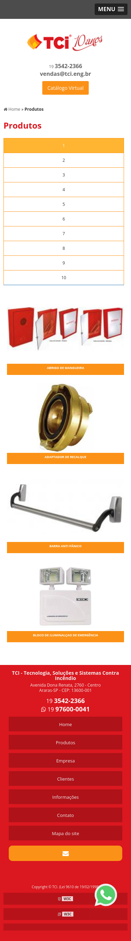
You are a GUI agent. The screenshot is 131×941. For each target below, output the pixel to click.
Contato (65, 815)
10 (63, 278)
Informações (65, 797)
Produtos (65, 742)
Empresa (65, 761)
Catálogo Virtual (65, 88)
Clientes (65, 779)
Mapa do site (65, 833)
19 (65, 67)
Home (65, 724)
